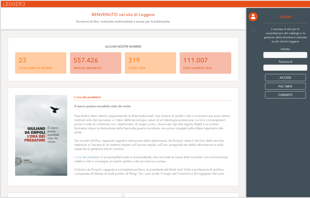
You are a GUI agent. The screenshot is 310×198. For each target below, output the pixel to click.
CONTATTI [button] (285, 95)
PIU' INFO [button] (285, 86)
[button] (253, 16)
